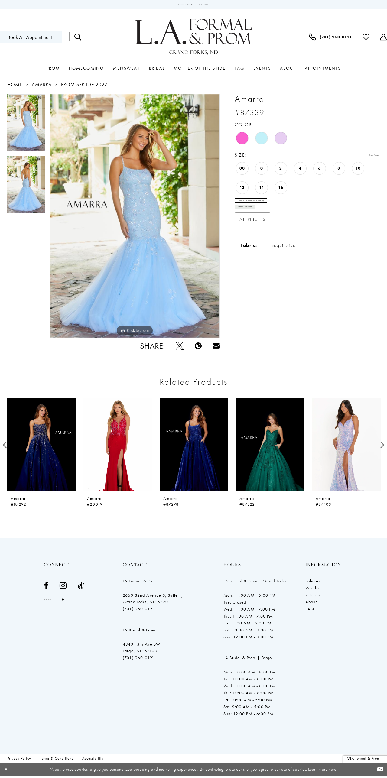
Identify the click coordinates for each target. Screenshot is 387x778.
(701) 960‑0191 (138, 611)
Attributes (252, 236)
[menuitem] (78, 39)
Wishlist (313, 590)
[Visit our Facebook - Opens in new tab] (46, 588)
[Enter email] (66, 604)
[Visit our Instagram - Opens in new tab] (63, 588)
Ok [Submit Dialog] (377, 772)
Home (14, 87)
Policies (312, 583)
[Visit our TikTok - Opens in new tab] (81, 588)
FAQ (309, 611)
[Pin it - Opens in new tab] (198, 348)
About (311, 604)
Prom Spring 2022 (84, 87)
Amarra (42, 87)
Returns (312, 597)
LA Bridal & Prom (139, 632)
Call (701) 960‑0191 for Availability (274, 208)
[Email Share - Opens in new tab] (216, 348)
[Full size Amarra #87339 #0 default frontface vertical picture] (134, 219)
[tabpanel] (26, 127)
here (332, 771)
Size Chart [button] (368, 158)
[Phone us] (330, 39)
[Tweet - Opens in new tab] (180, 348)
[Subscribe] (87, 604)
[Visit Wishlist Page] (366, 39)
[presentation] (41, 447)
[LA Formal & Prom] (193, 39)
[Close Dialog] (9, 772)
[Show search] (78, 39)
